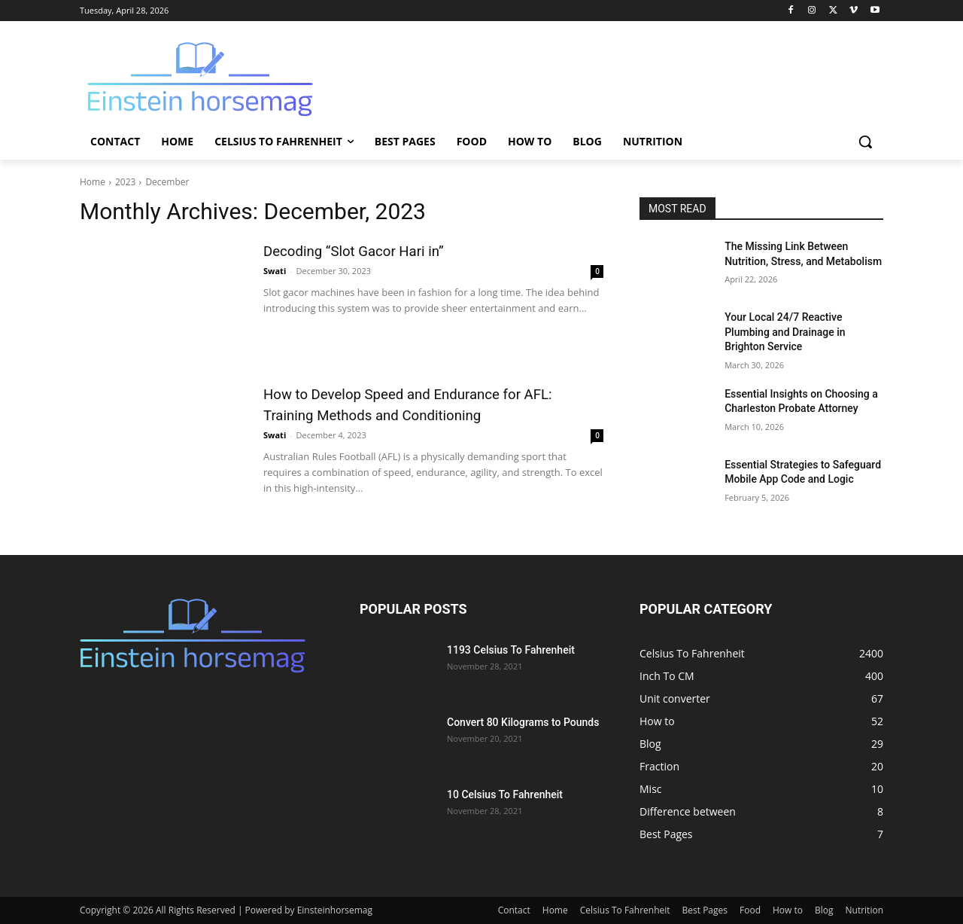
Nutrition (865, 910)
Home (92, 181)
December (167, 181)
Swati (274, 270)
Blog (824, 910)
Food (750, 910)
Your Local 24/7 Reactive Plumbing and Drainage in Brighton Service (785, 331)
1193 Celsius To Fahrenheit (511, 650)
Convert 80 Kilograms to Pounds (523, 722)
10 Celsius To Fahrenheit (505, 794)
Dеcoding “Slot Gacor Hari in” (372, 250)
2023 (125, 181)
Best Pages (705, 910)
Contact (514, 910)
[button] (865, 142)
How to (788, 910)
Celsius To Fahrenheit (625, 910)
